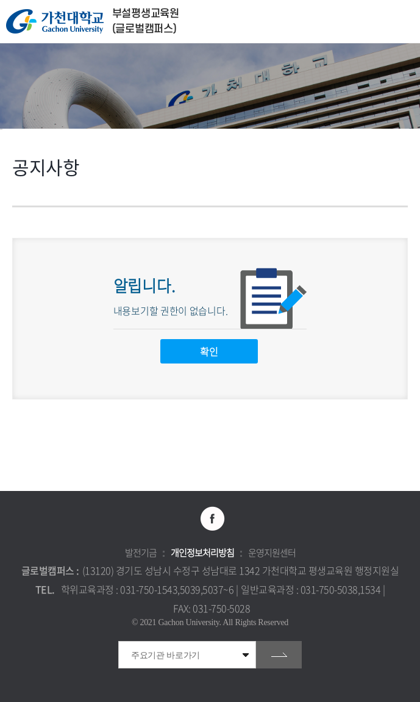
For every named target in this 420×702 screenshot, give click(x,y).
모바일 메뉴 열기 (404, 21)
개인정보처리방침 (202, 552)
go (279, 654)
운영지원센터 (272, 552)
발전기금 (141, 552)
